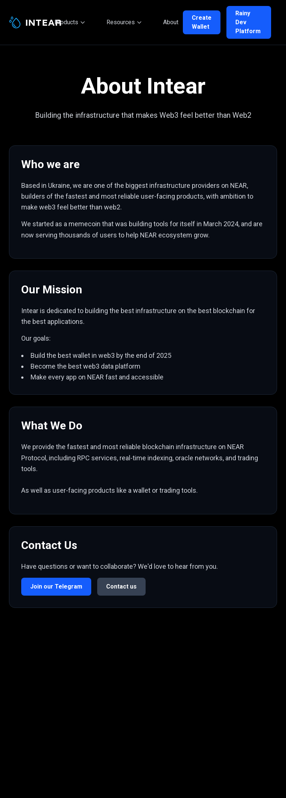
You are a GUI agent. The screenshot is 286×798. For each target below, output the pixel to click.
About (170, 22)
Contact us (121, 586)
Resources (124, 22)
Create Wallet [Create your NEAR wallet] (202, 22)
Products (70, 22)
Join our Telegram (56, 586)
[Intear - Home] (29, 22)
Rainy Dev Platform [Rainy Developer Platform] (248, 22)
